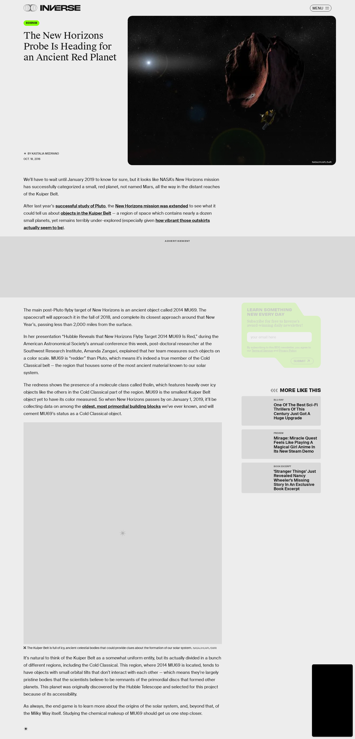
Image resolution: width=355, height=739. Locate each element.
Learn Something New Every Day (269, 315)
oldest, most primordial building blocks (121, 406)
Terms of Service (262, 354)
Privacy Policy (288, 354)
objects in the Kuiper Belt (86, 213)
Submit (300, 365)
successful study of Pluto (80, 206)
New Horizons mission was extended (151, 206)
